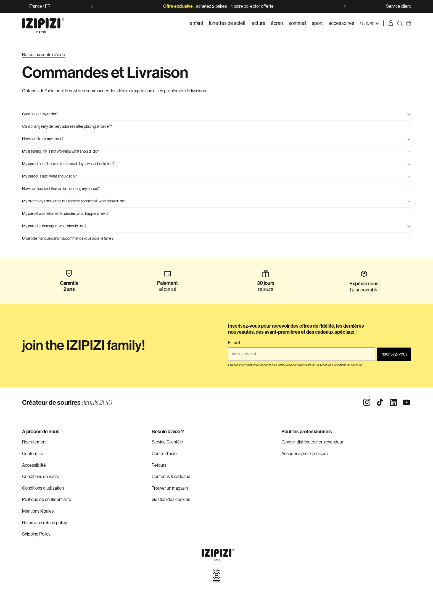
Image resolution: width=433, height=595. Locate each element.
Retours (159, 465)
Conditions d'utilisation (43, 488)
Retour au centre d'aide (43, 54)
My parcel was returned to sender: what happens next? (216, 213)
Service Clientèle (167, 442)
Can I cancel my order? (216, 114)
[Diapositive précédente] (92, 6)
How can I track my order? (216, 139)
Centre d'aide (164, 453)
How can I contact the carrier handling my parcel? (216, 188)
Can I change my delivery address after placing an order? (216, 126)
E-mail (234, 343)
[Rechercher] (400, 23)
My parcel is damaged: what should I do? (216, 226)
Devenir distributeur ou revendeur (312, 442)
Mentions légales (38, 511)
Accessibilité (34, 465)
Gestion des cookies (171, 499)
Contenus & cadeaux (171, 476)
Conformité (32, 453)
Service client (398, 6)
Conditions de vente (40, 476)
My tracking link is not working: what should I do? (216, 151)
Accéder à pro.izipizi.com (304, 453)
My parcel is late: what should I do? (216, 176)
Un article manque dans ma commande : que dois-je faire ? (216, 238)
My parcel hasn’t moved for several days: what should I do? (216, 163)
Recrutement (34, 442)
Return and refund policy (44, 522)
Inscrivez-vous (394, 354)
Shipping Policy (36, 534)
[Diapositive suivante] (345, 6)
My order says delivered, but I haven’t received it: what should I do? (216, 201)
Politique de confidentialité (46, 499)
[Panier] (409, 23)
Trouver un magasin (170, 488)
